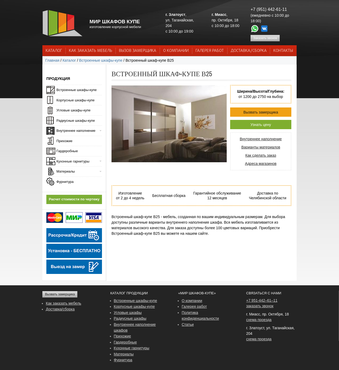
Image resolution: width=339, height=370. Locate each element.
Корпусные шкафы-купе (75, 100)
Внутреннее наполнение (261, 139)
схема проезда (259, 320)
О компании (192, 301)
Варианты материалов (260, 147)
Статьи (188, 324)
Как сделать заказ (260, 155)
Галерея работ (209, 51)
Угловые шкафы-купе (73, 110)
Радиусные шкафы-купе (75, 121)
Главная (52, 60)
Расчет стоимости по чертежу (74, 199)
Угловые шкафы (128, 312)
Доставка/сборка (60, 309)
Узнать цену (261, 125)
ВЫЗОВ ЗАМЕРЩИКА (137, 51)
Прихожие (64, 141)
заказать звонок (260, 306)
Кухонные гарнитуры (73, 161)
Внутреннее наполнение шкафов (135, 327)
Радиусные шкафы (130, 318)
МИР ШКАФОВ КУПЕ (115, 21)
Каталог (54, 51)
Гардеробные (67, 151)
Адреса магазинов (260, 163)
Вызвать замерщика (260, 112)
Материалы (65, 171)
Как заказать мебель (63, 303)
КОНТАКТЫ (283, 51)
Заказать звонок (265, 38)
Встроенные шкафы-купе (101, 60)
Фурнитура (65, 182)
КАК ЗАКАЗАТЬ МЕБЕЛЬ (90, 51)
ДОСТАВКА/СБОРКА (249, 51)
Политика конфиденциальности (200, 315)
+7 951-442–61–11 (262, 300)
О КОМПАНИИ (176, 51)
